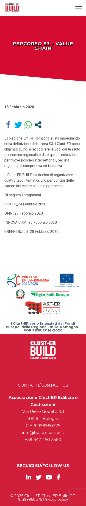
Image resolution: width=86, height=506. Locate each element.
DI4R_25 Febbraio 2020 (23, 213)
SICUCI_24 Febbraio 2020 (25, 204)
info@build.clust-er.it (43, 432)
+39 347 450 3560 (43, 439)
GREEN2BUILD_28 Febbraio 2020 (31, 231)
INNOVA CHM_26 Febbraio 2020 (30, 222)
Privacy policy (55, 499)
